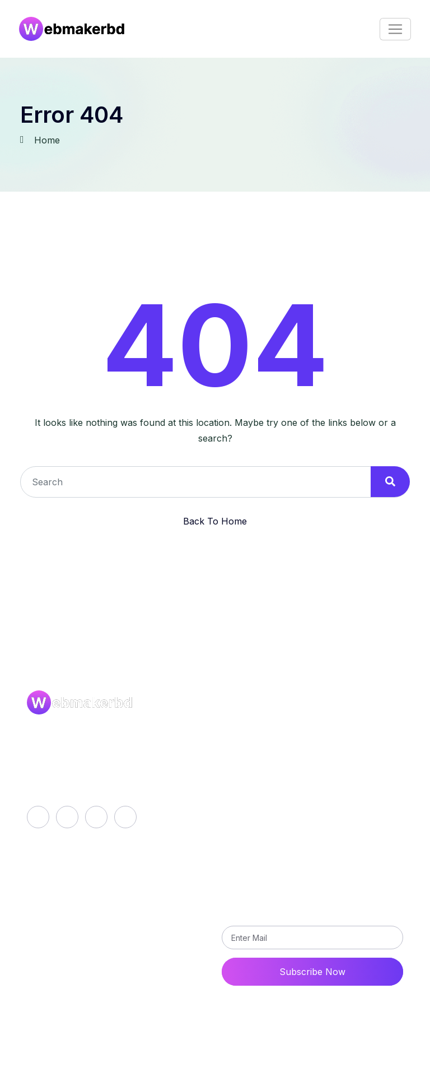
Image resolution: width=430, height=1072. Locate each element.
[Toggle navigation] (395, 29)
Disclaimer (103, 1065)
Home (47, 140)
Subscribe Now (312, 971)
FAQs (65, 1065)
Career (33, 1065)
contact (81, 926)
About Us (252, 728)
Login (76, 888)
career (79, 907)
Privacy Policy (262, 785)
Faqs (242, 766)
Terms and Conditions (278, 804)
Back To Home (215, 521)
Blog (241, 747)
